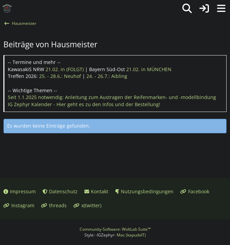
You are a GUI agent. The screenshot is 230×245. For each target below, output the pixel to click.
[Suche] (187, 8)
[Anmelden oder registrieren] (204, 8)
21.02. (65, 69)
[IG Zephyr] (7, 8)
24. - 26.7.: (106, 76)
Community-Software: (115, 229)
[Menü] (221, 8)
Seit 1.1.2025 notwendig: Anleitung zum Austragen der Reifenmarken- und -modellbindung (112, 97)
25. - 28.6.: (60, 76)
